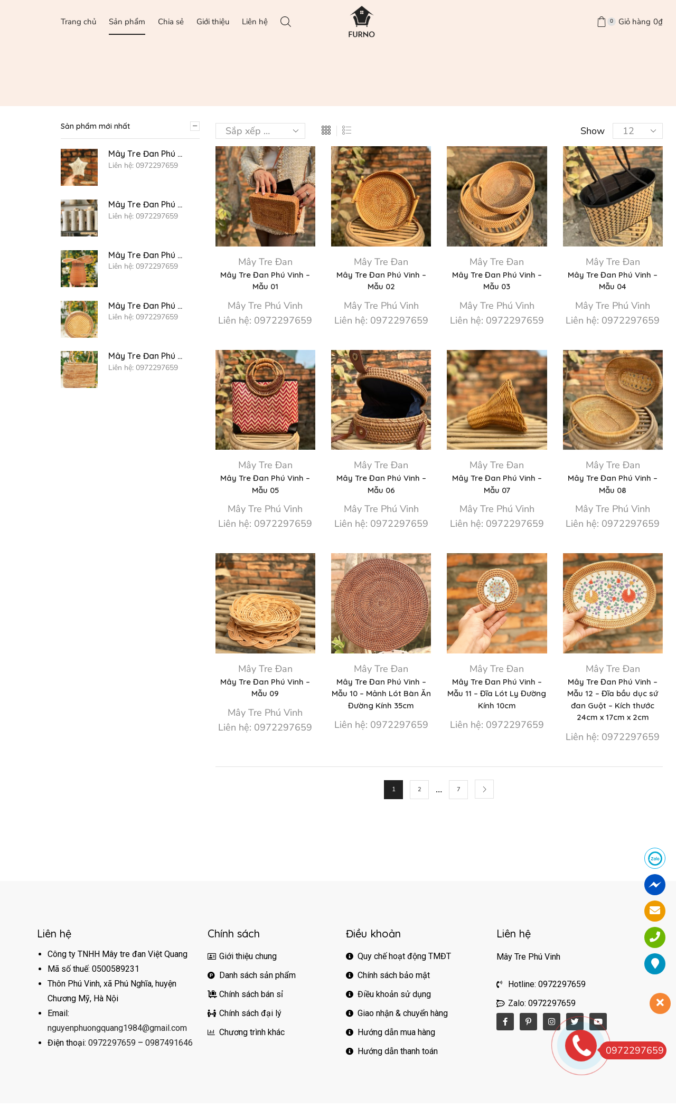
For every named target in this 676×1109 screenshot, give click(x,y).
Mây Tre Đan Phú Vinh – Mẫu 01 (265, 281)
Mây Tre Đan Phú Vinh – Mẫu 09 (265, 691)
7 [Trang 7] (459, 795)
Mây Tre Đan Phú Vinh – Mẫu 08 (613, 486)
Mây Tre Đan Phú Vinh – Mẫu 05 (265, 486)
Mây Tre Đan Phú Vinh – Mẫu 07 (496, 486)
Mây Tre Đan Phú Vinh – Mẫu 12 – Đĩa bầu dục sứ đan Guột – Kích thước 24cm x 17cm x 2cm (613, 703)
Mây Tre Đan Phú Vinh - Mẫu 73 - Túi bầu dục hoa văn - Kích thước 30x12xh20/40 (147, 356)
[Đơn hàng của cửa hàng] (260, 131)
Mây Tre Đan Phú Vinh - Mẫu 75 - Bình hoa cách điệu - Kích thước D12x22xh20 (147, 255)
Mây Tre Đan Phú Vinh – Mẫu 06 (381, 486)
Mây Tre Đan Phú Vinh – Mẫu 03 (496, 281)
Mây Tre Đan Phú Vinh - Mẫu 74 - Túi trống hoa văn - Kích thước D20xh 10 (147, 306)
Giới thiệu (212, 21)
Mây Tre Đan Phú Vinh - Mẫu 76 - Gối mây (147, 205)
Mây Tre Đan (265, 261)
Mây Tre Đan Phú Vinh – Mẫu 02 (381, 281)
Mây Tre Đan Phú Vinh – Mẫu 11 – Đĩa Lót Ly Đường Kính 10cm (496, 697)
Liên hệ (255, 21)
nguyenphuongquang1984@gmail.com (117, 1034)
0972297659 (112, 1049)
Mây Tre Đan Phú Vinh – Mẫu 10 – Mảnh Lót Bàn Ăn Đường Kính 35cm (381, 697)
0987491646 (169, 1049)
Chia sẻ (171, 21)
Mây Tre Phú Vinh (265, 307)
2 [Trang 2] (419, 795)
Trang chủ (78, 21)
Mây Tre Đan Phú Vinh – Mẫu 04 (613, 281)
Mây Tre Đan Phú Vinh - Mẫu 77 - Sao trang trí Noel (147, 154)
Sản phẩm (127, 21)
